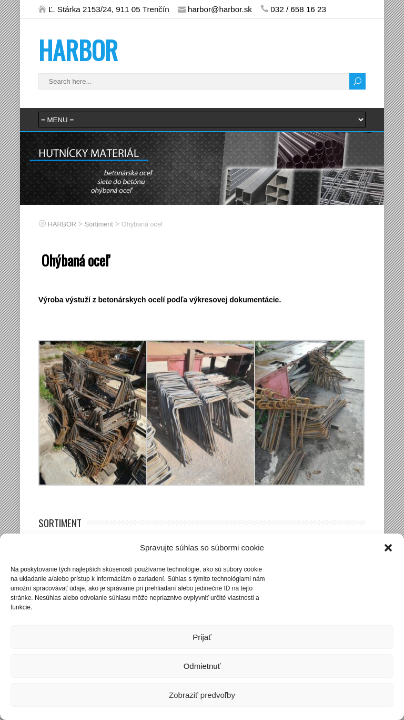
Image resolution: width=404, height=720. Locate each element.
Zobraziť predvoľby (202, 695)
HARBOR (78, 49)
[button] (388, 548)
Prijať (202, 637)
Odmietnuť (202, 666)
